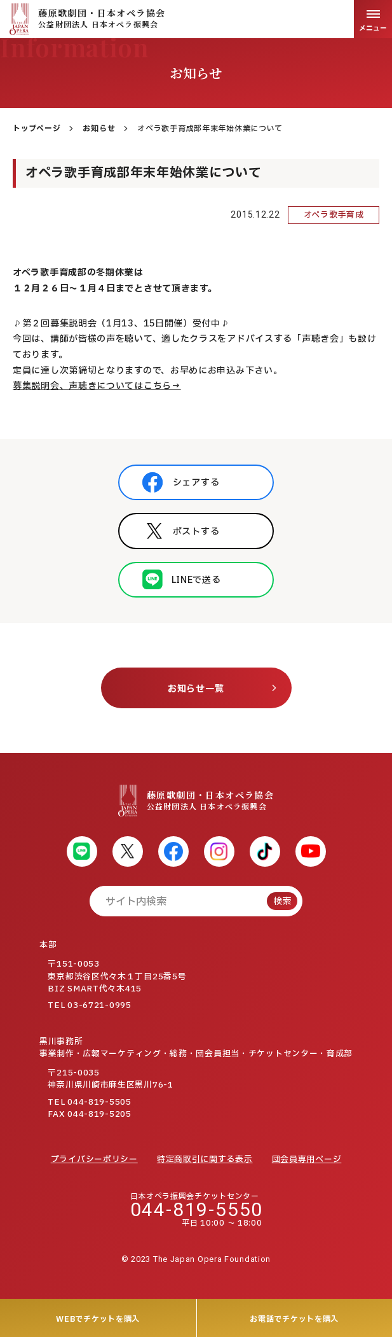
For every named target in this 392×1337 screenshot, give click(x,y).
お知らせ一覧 (196, 689)
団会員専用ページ (307, 1159)
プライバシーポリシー (94, 1159)
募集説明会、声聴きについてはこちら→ (97, 386)
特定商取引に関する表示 (205, 1159)
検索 (282, 901)
